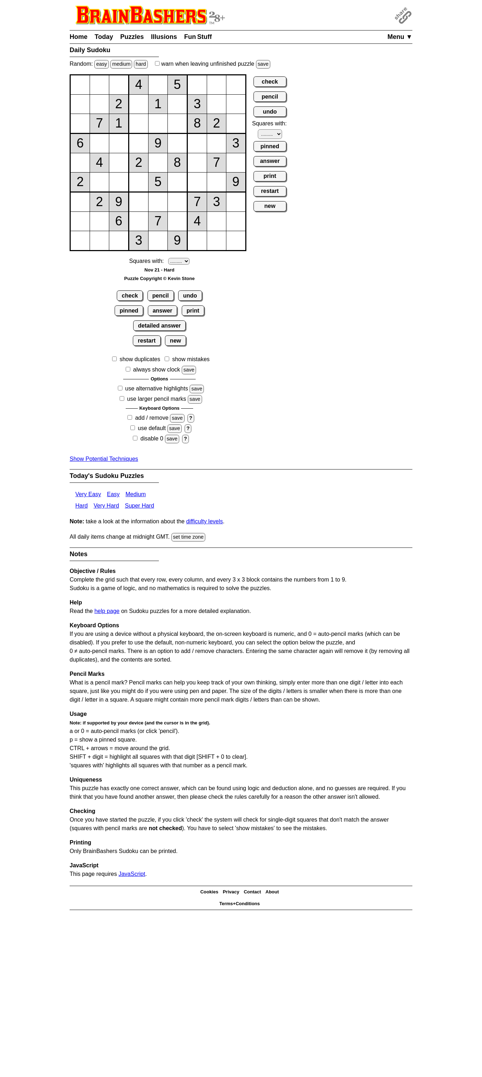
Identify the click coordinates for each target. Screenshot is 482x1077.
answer (162, 311)
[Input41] (80, 143)
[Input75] (158, 202)
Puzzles (132, 36)
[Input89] (235, 221)
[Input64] (138, 182)
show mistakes (191, 359)
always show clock (156, 370)
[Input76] (177, 202)
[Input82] (99, 221)
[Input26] (177, 104)
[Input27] (197, 104)
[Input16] (177, 84)
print (193, 311)
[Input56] (177, 162)
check (130, 296)
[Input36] (177, 123)
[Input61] (80, 182)
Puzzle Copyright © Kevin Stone (159, 278)
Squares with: (146, 261)
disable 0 (151, 438)
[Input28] (216, 104)
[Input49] (235, 143)
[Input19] (235, 84)
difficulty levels (204, 521)
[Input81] (80, 221)
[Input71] (80, 202)
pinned (129, 311)
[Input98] (216, 240)
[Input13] (118, 84)
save (263, 64)
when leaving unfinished (212, 64)
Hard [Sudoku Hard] (81, 506)
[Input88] (216, 221)
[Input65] (158, 182)
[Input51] (80, 162)
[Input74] (138, 202)
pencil (160, 296)
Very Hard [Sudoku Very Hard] (106, 506)
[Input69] (235, 182)
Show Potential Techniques (104, 459)
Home (78, 36)
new (175, 341)
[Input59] (235, 162)
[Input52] (99, 162)
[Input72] (99, 202)
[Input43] (118, 143)
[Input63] (118, 182)
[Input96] (177, 240)
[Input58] (216, 162)
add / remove (151, 418)
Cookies (209, 891)
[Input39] (235, 123)
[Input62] (99, 182)
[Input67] (197, 182)
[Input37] (197, 123)
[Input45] (158, 143)
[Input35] (158, 123)
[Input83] (118, 221)
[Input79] (235, 202)
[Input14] (138, 84)
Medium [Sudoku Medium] (136, 494)
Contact (252, 891)
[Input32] (99, 123)
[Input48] (216, 143)
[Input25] (158, 104)
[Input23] (118, 104)
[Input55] (158, 162)
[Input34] (138, 123)
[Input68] (216, 182)
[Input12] (99, 84)
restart (147, 341)
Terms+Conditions (239, 903)
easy (101, 64)
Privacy (231, 891)
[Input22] (99, 104)
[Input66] (177, 182)
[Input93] (118, 240)
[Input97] (197, 240)
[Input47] (197, 143)
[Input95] (158, 240)
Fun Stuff (198, 36)
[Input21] (80, 104)
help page (106, 611)
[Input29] (235, 104)
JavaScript (132, 874)
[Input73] (118, 202)
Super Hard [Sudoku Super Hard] (139, 506)
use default (152, 428)
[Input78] (216, 202)
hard (141, 64)
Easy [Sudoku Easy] (113, 494)
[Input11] (80, 84)
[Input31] (80, 123)
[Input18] (216, 84)
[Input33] (118, 123)
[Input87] (197, 221)
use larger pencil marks (156, 399)
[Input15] (158, 84)
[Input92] (99, 240)
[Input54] (138, 162)
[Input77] (197, 202)
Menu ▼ (399, 36)
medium (121, 64)
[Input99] (235, 240)
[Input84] (138, 221)
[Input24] (138, 104)
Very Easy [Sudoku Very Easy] (88, 494)
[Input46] (177, 143)
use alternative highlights (156, 388)
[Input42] (99, 143)
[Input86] (177, 221)
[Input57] (197, 162)
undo (190, 296)
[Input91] (80, 240)
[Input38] (216, 123)
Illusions (164, 36)
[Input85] (158, 221)
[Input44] (138, 143)
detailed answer (159, 326)
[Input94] (138, 240)
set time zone (188, 537)
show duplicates (140, 359)
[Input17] (197, 84)
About (272, 891)
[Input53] (118, 162)
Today (104, 36)
